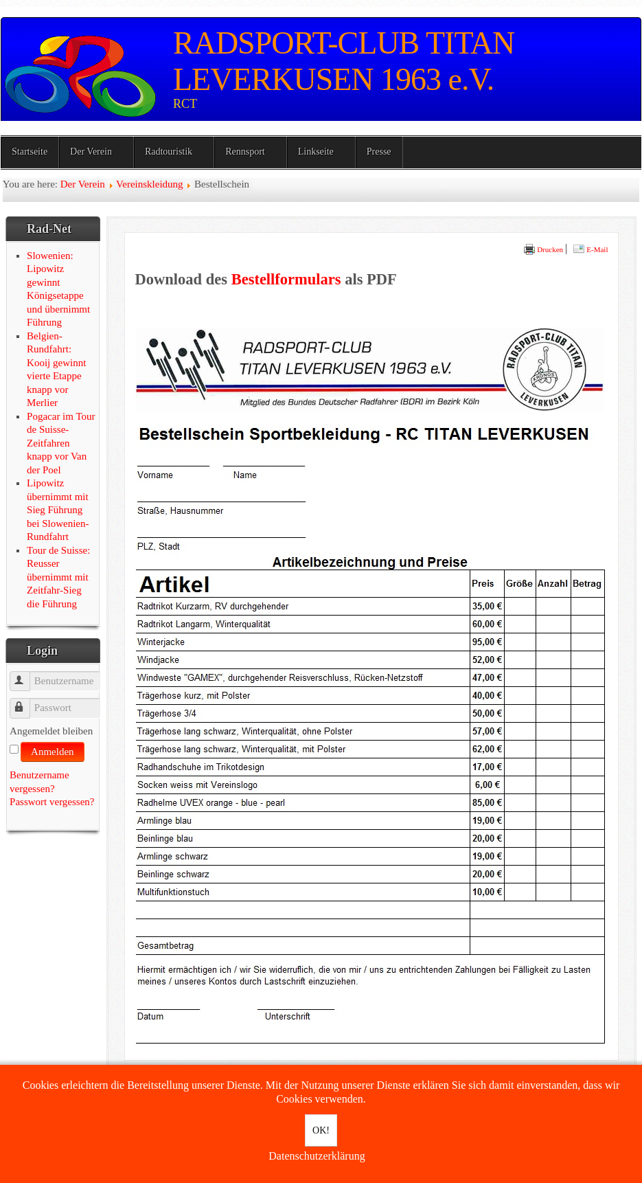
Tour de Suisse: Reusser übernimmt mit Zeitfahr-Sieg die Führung (58, 577)
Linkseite (316, 151)
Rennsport (245, 151)
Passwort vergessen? (52, 801)
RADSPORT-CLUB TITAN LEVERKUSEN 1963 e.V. (343, 61)
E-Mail (590, 249)
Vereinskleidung (149, 184)
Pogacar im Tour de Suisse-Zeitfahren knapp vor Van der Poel (61, 443)
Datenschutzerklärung (316, 1156)
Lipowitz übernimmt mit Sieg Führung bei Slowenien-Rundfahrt (58, 509)
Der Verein (91, 151)
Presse (379, 151)
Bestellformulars (286, 279)
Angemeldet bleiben (51, 730)
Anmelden (52, 751)
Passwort (26, 701)
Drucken (543, 249)
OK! (321, 1130)
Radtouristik (168, 151)
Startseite (29, 151)
